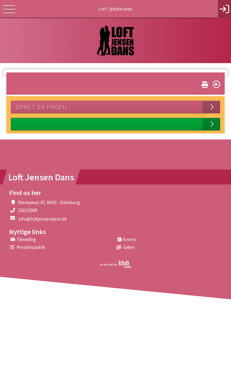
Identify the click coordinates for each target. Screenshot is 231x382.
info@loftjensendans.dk (42, 219)
